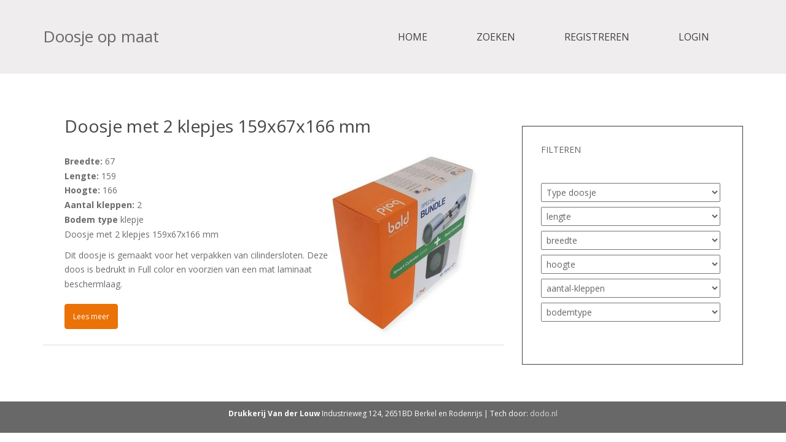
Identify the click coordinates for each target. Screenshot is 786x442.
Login (694, 37)
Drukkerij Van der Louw (274, 413)
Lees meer (91, 316)
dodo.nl (544, 413)
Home (412, 37)
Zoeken (496, 37)
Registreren (596, 37)
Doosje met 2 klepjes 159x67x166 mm (217, 126)
